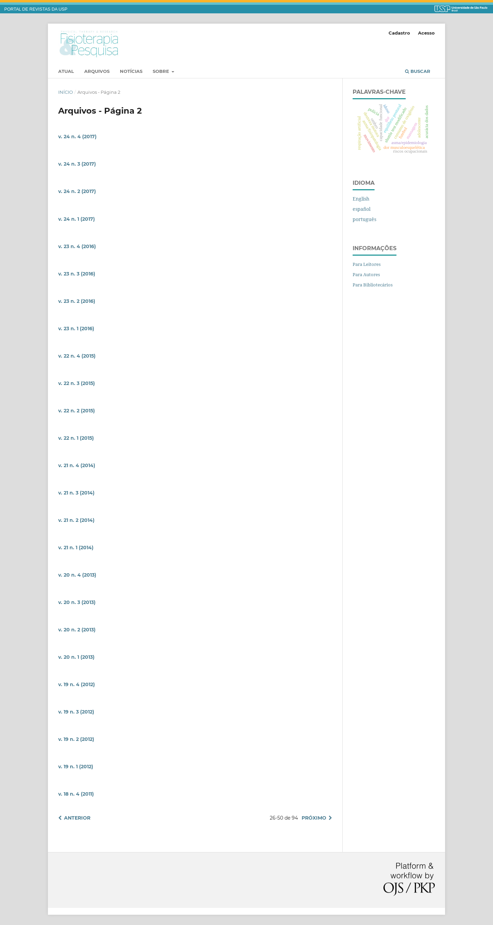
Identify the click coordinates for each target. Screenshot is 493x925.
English (361, 198)
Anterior (77, 818)
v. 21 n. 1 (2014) (75, 547)
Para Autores (366, 274)
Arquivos (97, 71)
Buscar (417, 71)
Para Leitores (367, 264)
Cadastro (399, 33)
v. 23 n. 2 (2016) (76, 301)
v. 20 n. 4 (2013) (77, 575)
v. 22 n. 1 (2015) (76, 438)
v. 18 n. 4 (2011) (76, 794)
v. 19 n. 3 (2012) (76, 712)
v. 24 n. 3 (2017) (77, 164)
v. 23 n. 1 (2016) (76, 328)
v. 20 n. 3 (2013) (77, 602)
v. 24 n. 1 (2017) (76, 219)
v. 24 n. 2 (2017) (77, 191)
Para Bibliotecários (373, 285)
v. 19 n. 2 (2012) (76, 739)
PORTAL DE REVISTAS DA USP (35, 9)
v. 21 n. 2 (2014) (76, 520)
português (364, 219)
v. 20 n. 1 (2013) (76, 657)
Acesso (426, 33)
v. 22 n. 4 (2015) (77, 356)
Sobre (161, 71)
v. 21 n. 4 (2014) (76, 465)
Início (65, 92)
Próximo (314, 818)
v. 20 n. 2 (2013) (77, 630)
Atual (66, 71)
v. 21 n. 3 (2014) (76, 493)
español (361, 209)
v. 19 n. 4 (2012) (76, 684)
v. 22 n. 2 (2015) (76, 411)
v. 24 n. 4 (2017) (77, 136)
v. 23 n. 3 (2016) (76, 274)
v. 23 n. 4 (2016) (77, 246)
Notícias (131, 71)
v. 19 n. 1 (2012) (75, 766)
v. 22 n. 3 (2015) (76, 383)
